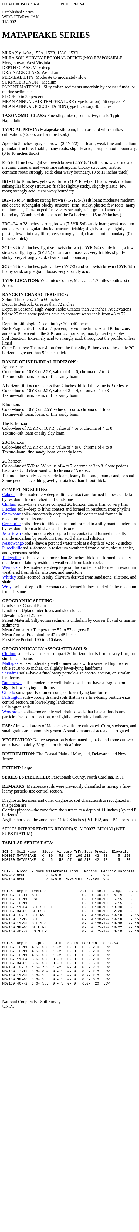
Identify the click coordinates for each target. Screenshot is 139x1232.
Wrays (7, 587)
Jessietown (11, 534)
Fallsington (12, 698)
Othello (8, 693)
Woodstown (12, 712)
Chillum (9, 505)
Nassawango (13, 544)
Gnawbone (11, 514)
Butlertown (12, 683)
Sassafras (10, 674)
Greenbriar (11, 524)
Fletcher (9, 510)
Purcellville (12, 548)
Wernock (10, 568)
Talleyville (11, 558)
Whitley (9, 578)
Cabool (8, 495)
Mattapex (10, 664)
